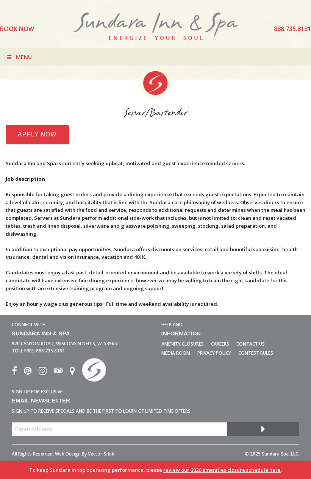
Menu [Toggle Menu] (19, 57)
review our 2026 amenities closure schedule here (222, 469)
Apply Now (37, 134)
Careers (220, 344)
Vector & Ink (101, 454)
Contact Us (250, 344)
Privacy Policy (214, 353)
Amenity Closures (182, 344)
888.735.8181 (50, 351)
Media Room (175, 353)
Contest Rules (255, 353)
